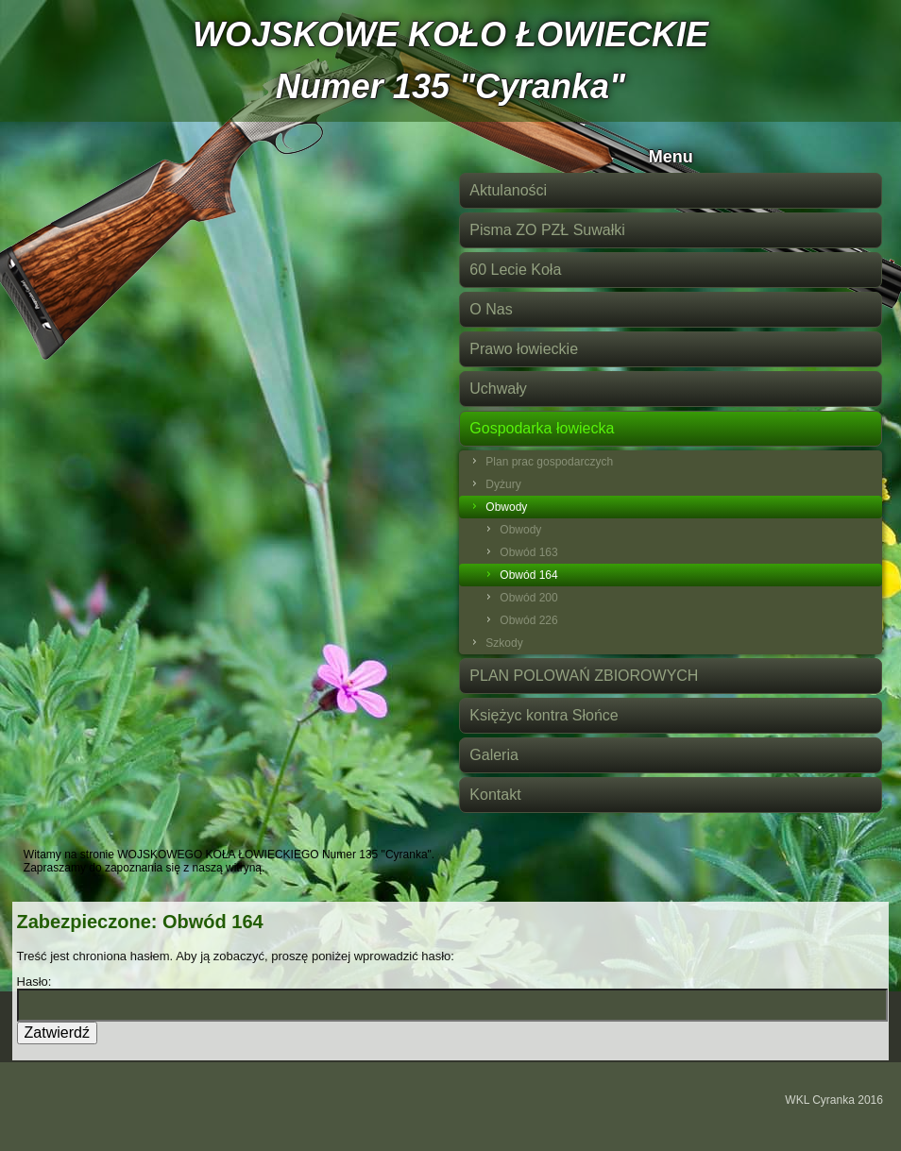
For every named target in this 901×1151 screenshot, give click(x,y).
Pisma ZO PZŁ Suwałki (546, 230)
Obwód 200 (528, 597)
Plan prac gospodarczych (549, 461)
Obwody (506, 507)
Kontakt (494, 795)
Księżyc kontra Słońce (543, 715)
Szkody (503, 643)
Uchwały (497, 389)
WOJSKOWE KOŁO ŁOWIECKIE (450, 34)
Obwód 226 (528, 620)
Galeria (493, 755)
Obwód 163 (528, 552)
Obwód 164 (528, 575)
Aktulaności (508, 190)
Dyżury (502, 484)
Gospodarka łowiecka (541, 428)
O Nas (490, 309)
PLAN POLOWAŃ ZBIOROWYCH (583, 676)
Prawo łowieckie (523, 349)
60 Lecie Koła (515, 270)
